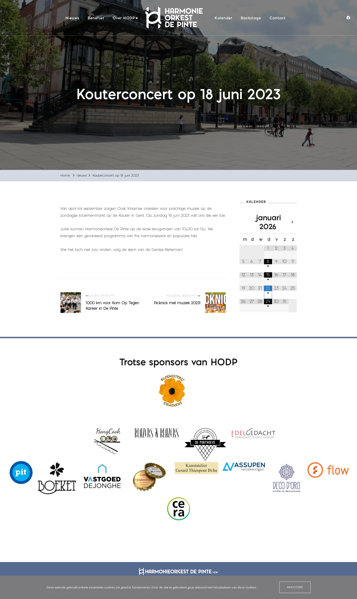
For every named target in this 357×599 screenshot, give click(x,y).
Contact (278, 18)
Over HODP (124, 18)
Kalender (223, 18)
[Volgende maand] (293, 222)
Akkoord (295, 587)
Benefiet (96, 18)
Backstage (251, 18)
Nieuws (72, 18)
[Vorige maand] (243, 222)
